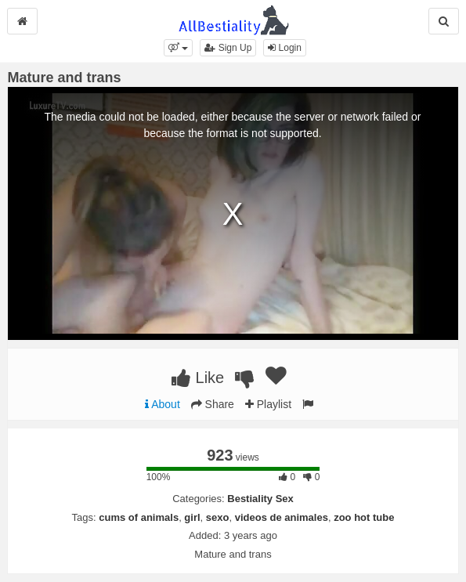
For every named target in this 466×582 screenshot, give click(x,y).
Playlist (268, 404)
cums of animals (139, 517)
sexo (217, 517)
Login (285, 47)
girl (192, 517)
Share (212, 404)
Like (198, 377)
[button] (178, 47)
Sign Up (227, 47)
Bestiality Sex (260, 498)
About (162, 404)
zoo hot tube (364, 517)
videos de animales (281, 517)
